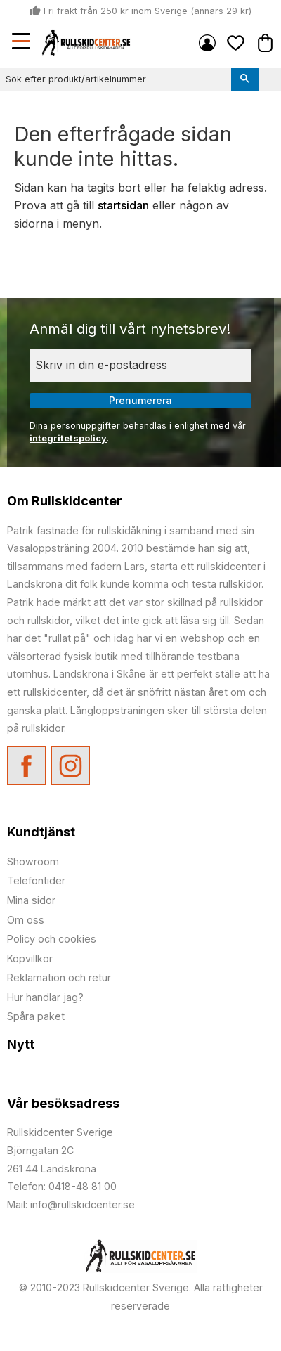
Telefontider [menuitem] (36, 880)
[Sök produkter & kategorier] (115, 79)
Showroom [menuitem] (33, 861)
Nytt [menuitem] (20, 1044)
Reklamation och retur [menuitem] (59, 977)
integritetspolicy (68, 438)
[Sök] (245, 79)
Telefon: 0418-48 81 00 (62, 1186)
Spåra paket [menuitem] (36, 1016)
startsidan (123, 205)
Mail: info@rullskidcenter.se (71, 1204)
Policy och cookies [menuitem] (51, 939)
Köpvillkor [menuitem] (30, 958)
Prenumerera (140, 400)
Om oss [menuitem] (25, 920)
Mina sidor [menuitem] (207, 42)
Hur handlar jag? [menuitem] (45, 997)
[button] (22, 43)
